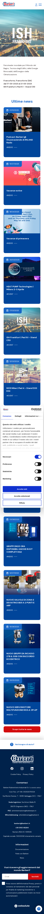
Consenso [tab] (7, 416)
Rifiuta (22, 503)
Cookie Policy (16, 774)
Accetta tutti (22, 489)
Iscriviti (35, 876)
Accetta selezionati (22, 496)
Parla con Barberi (22, 854)
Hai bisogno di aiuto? (22, 744)
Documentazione (22, 849)
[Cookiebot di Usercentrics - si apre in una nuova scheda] (31, 409)
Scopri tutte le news (22, 729)
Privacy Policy (28, 774)
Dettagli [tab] (18, 416)
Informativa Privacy (26, 883)
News (22, 858)
